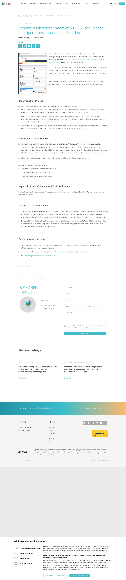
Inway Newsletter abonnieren (90, 483)
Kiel (50, 516)
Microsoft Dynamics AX (73, 59)
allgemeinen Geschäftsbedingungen (97, 376)
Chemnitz (52, 507)
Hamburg (52, 513)
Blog (66, 4)
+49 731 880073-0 (27, 502)
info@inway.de (26, 505)
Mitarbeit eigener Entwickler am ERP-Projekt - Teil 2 (40, 306)
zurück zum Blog (23, 316)
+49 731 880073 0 (49, 356)
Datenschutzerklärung (78, 376)
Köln (50, 505)
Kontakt (121, 3)
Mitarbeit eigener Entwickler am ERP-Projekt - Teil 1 (71, 302)
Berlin (51, 510)
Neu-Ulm (52, 502)
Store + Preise (76, 4)
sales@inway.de (49, 359)
